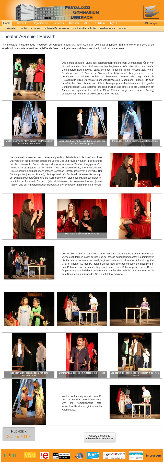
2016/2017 (19, 436)
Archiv (24, 28)
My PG (114, 23)
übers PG (21, 23)
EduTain (100, 23)
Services (58, 23)
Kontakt (35, 28)
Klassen (74, 23)
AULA (122, 28)
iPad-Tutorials (107, 28)
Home (6, 23)
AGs (86, 23)
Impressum (154, 455)
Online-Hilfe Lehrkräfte (56, 28)
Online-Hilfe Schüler (84, 28)
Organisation (40, 23)
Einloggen (151, 23)
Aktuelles (11, 28)
